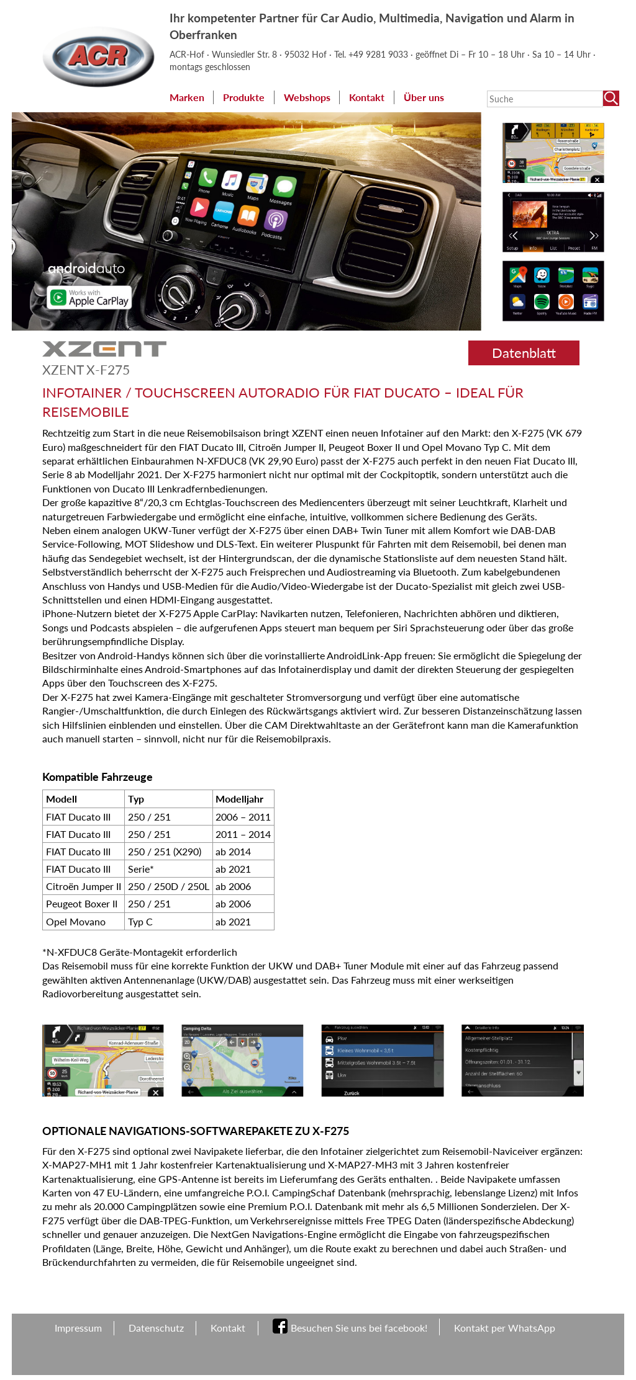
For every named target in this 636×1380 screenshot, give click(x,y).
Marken (187, 97)
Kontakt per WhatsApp (504, 1327)
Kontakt (366, 97)
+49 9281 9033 (379, 54)
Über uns (424, 97)
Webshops (307, 97)
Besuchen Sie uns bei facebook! (359, 1327)
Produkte (244, 97)
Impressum (78, 1327)
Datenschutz (156, 1327)
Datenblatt (524, 352)
